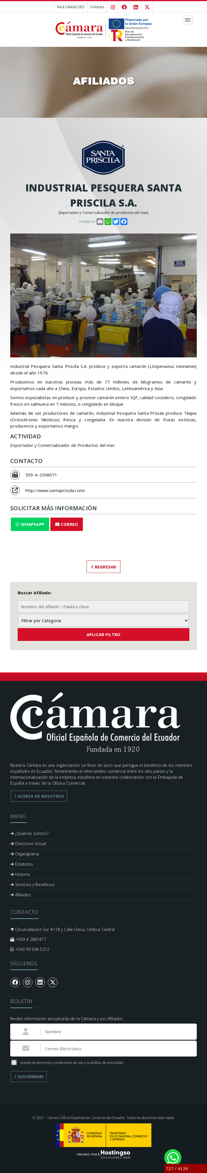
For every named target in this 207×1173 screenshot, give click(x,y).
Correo (66, 524)
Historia (20, 874)
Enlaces (97, 6)
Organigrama (24, 854)
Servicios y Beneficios (32, 884)
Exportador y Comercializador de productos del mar (103, 212)
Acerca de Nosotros (39, 796)
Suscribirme (29, 1076)
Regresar (103, 567)
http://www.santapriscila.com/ (55, 490)
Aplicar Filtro (103, 634)
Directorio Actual (28, 843)
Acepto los (67, 1062)
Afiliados (20, 894)
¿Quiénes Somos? (29, 833)
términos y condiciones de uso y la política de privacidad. (80, 1062)
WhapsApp (30, 524)
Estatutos (21, 864)
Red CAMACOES (71, 6)
